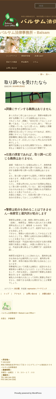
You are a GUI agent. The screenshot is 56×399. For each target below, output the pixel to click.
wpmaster (31, 289)
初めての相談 (11, 62)
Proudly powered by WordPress (28, 393)
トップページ (11, 56)
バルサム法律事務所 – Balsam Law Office (28, 20)
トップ (6, 294)
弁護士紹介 (39, 56)
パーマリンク (41, 289)
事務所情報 (25, 56)
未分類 (17, 289)
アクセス (17, 294)
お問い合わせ (11, 68)
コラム (35, 62)
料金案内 (25, 62)
